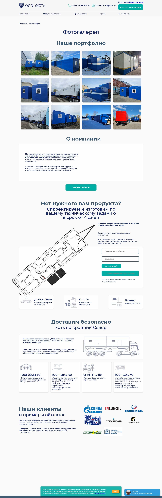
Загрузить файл (111, 266)
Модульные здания (52, 14)
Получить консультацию (130, 7)
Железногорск (136, 2)
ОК (115, 491)
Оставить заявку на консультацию (120, 273)
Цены (102, 14)
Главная (22, 24)
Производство (80, 14)
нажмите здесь (100, 493)
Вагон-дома (24, 14)
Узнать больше (81, 187)
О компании (124, 14)
